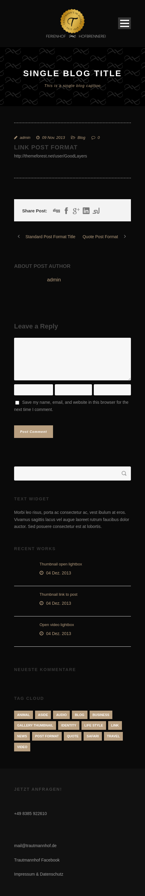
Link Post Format (46, 147)
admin (25, 137)
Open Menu (124, 23)
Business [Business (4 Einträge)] (101, 715)
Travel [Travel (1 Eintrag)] (113, 736)
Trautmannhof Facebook (37, 860)
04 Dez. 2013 (58, 573)
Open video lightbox (57, 624)
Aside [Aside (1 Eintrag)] (43, 715)
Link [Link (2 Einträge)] (115, 725)
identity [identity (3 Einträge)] (68, 725)
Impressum (24, 874)
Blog (81, 137)
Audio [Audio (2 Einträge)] (61, 715)
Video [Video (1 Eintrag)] (22, 747)
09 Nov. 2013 (53, 137)
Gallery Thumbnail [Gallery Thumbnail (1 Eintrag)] (35, 725)
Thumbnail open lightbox (61, 564)
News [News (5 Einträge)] (22, 736)
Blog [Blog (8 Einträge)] (79, 715)
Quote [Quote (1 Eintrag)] (72, 736)
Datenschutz (51, 874)
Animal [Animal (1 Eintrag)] (23, 715)
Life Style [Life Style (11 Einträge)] (93, 725)
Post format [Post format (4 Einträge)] (47, 736)
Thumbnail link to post (58, 594)
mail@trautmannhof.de (35, 845)
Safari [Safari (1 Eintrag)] (93, 736)
